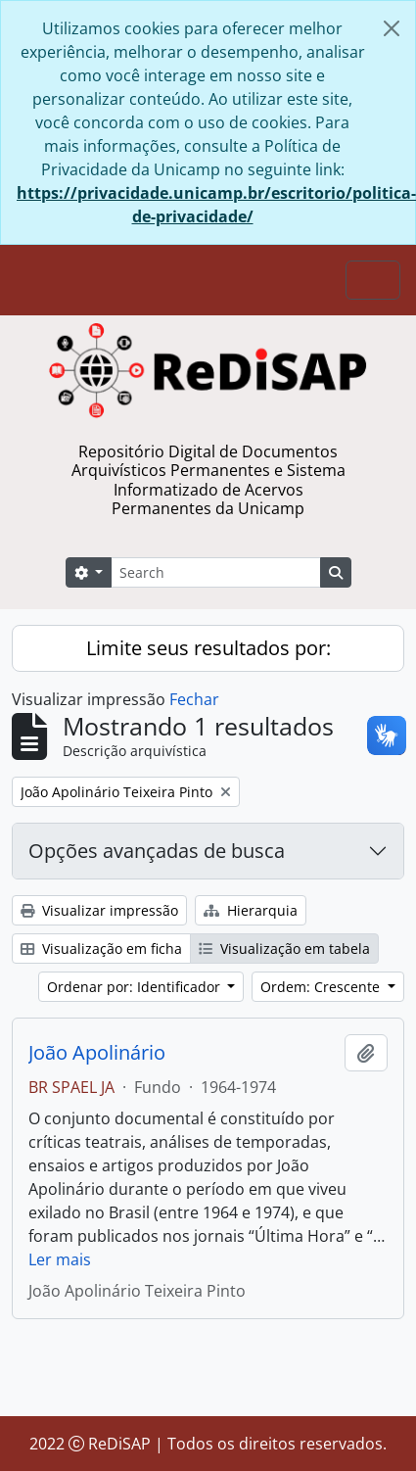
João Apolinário (96, 1053)
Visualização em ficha (101, 948)
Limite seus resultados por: (208, 648)
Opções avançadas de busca (156, 850)
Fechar (194, 699)
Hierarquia (251, 910)
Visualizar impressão (99, 910)
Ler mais (59, 1259)
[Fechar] (391, 28)
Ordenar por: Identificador (135, 986)
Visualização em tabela (284, 948)
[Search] (215, 572)
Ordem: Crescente (322, 986)
